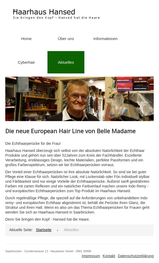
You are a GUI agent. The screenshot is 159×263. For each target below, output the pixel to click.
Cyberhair (26, 62)
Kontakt (109, 256)
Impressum (91, 256)
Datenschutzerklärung (136, 256)
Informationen (105, 38)
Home (26, 38)
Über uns (66, 38)
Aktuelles (66, 62)
